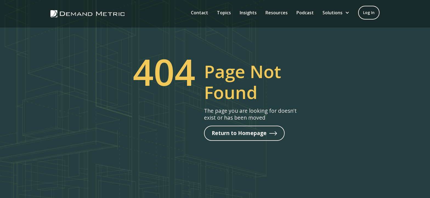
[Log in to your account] (369, 13)
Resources (276, 13)
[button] (335, 12)
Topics (224, 13)
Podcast (305, 13)
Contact (199, 13)
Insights (248, 13)
